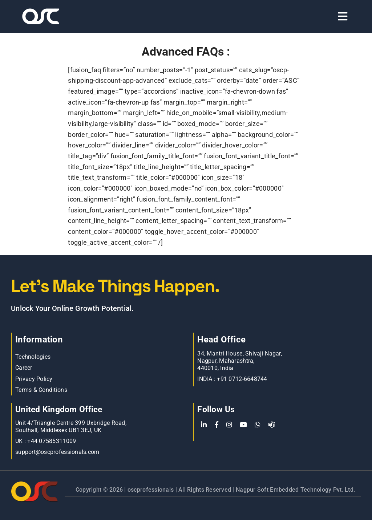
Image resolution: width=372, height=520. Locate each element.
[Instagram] (229, 424)
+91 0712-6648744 (242, 378)
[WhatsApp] (257, 424)
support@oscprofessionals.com (57, 451)
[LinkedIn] (204, 424)
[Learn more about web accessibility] (66, 16)
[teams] (271, 424)
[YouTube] (243, 424)
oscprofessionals (151, 489)
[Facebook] (217, 424)
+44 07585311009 (51, 441)
